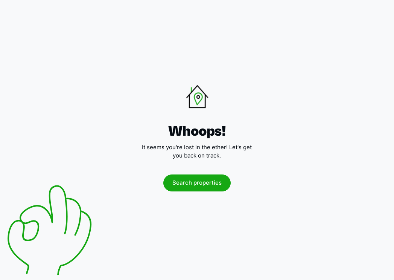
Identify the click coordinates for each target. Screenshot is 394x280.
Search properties (197, 182)
